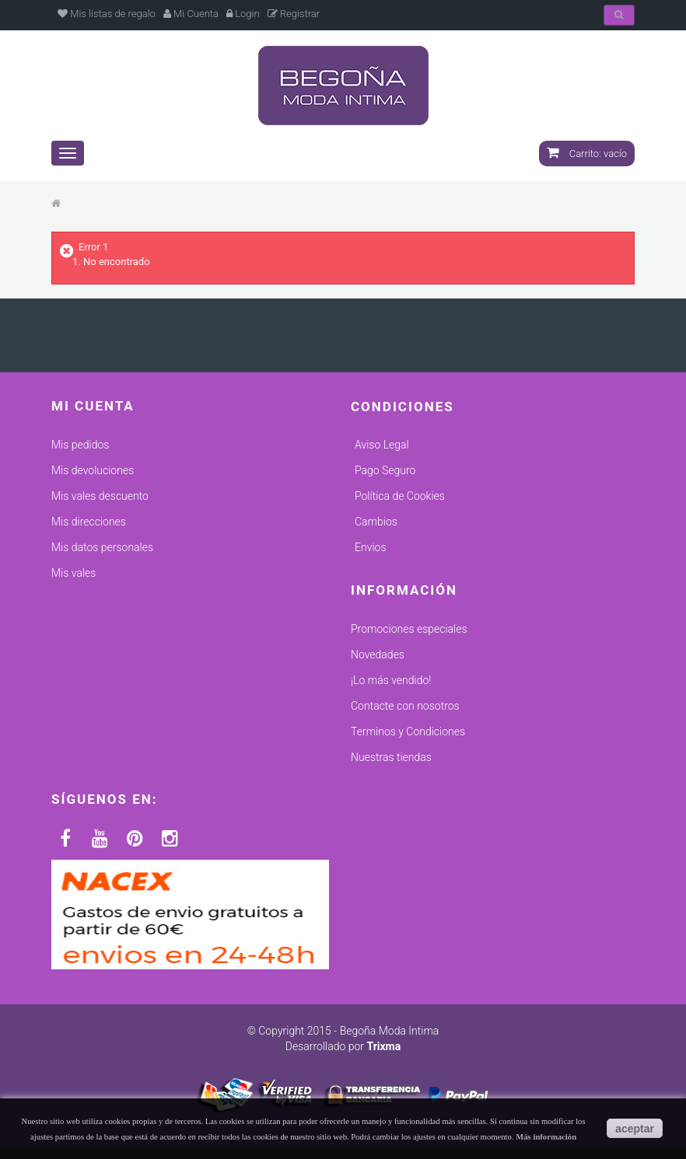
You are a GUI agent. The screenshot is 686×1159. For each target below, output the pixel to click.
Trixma (383, 1046)
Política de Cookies (400, 496)
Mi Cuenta (191, 13)
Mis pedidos (80, 444)
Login (243, 13)
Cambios (376, 521)
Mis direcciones (88, 521)
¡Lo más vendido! (391, 680)
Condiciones (402, 406)
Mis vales (73, 573)
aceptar (634, 1128)
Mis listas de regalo (107, 13)
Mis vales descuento (100, 496)
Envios (370, 547)
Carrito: (587, 153)
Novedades (377, 654)
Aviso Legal (382, 444)
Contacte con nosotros (405, 706)
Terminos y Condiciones (408, 731)
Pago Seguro (385, 470)
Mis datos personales (102, 547)
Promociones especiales (409, 629)
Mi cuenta (93, 406)
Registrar (294, 13)
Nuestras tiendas (391, 757)
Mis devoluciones (92, 470)
